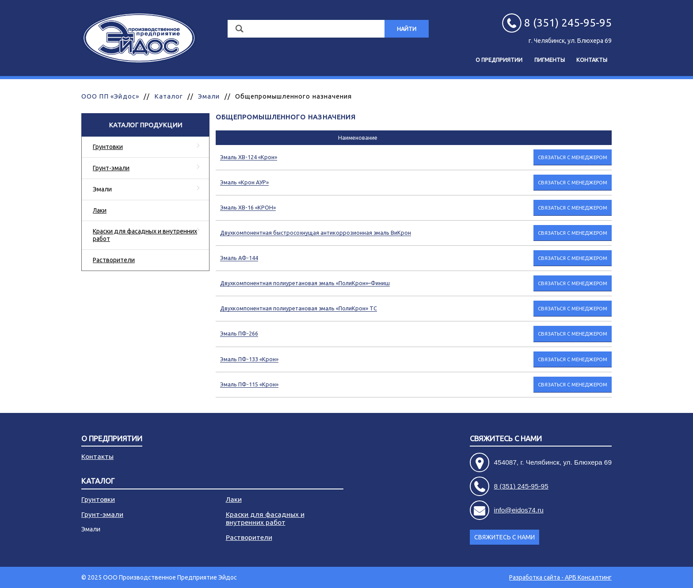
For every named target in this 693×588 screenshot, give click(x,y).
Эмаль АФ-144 (239, 258)
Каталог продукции (145, 125)
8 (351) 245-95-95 (521, 486)
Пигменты (549, 60)
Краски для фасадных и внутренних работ (145, 235)
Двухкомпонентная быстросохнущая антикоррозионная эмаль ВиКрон (315, 232)
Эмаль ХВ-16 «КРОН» (248, 207)
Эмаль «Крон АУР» (244, 182)
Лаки (100, 210)
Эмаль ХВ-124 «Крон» (248, 157)
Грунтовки (108, 146)
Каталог (168, 96)
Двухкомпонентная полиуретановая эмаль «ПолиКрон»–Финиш (305, 283)
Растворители (114, 259)
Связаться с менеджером (572, 157)
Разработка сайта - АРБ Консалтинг (560, 577)
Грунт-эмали (111, 168)
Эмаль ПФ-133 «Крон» (249, 359)
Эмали (209, 96)
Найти (406, 29)
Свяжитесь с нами (506, 439)
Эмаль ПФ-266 (239, 333)
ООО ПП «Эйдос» (110, 96)
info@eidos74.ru (519, 510)
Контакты (591, 60)
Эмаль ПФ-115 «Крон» (249, 384)
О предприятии (499, 60)
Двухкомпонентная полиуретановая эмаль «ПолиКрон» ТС (298, 308)
